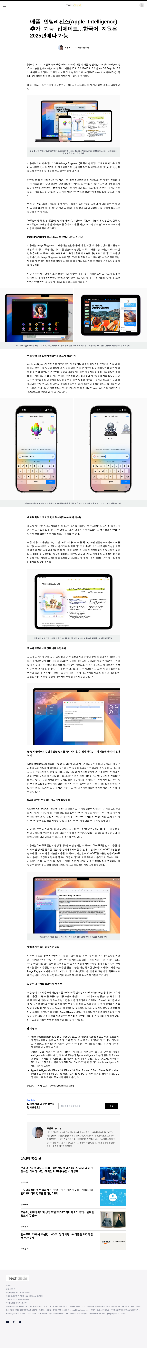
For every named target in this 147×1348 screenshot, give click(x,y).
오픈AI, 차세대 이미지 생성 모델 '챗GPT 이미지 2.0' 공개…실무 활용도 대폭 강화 (57, 1214)
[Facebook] (61, 1128)
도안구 (67, 48)
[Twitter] (56, 1128)
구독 (112, 1106)
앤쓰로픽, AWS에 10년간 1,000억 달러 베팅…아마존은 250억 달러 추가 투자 (57, 1236)
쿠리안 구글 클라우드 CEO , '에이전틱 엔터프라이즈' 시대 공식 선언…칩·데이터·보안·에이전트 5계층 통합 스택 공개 (57, 1170)
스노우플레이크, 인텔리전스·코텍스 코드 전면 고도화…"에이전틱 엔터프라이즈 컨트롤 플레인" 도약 (57, 1192)
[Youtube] (7, 1322)
